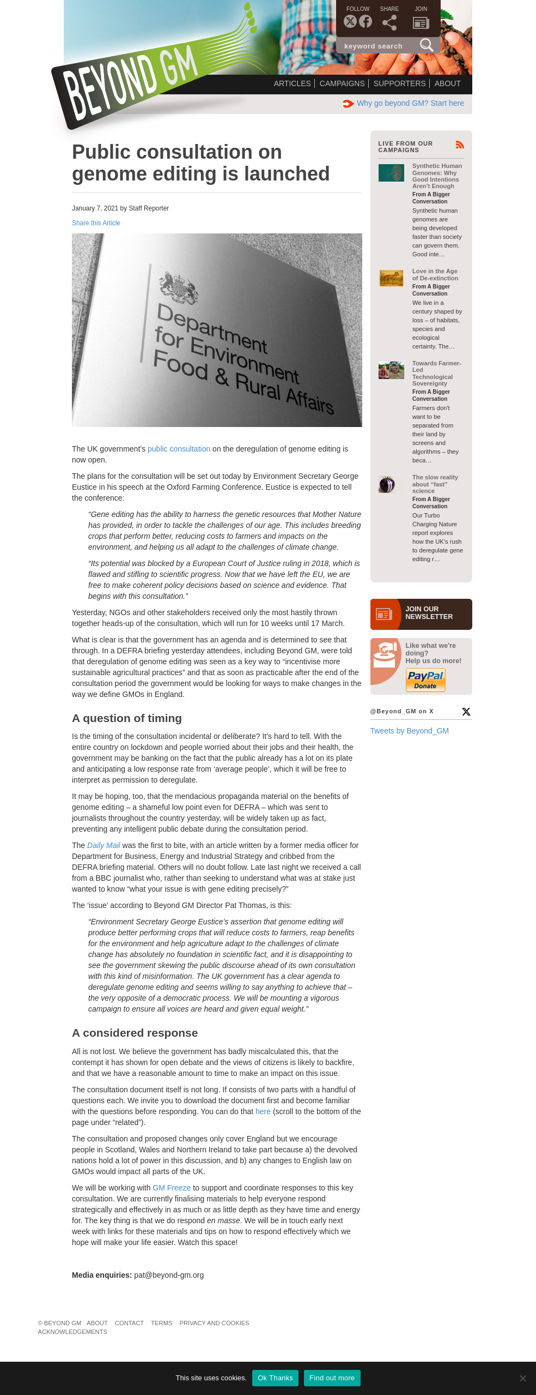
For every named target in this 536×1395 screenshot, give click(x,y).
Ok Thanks (275, 1378)
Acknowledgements (72, 1331)
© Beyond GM (60, 1323)
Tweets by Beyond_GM (409, 730)
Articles (292, 83)
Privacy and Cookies (214, 1323)
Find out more (332, 1378)
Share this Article (96, 223)
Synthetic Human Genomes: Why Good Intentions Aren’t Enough (437, 176)
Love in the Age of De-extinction (435, 274)
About (448, 83)
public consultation (179, 448)
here (263, 1111)
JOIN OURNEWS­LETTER (429, 613)
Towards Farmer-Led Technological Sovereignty (436, 373)
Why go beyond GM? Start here (403, 103)
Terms (161, 1323)
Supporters (400, 83)
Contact (129, 1323)
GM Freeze (172, 1187)
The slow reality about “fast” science (435, 484)
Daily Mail (103, 845)
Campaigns (342, 83)
